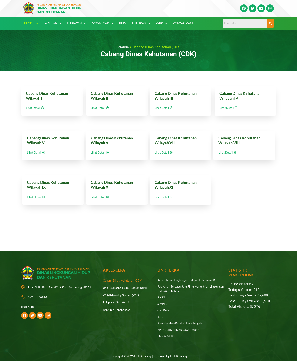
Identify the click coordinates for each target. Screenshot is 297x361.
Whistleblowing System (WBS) (122, 295)
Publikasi (141, 23)
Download (102, 23)
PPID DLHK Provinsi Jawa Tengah (179, 327)
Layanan (53, 23)
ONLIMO (163, 309)
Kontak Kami (183, 23)
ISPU (160, 315)
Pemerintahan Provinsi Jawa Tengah (181, 321)
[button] (31, 23)
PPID (122, 23)
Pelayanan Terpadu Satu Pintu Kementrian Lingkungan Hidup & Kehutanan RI (185, 288)
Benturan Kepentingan (118, 310)
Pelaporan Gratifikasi (117, 303)
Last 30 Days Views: (244, 301)
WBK (161, 23)
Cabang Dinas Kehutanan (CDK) (124, 280)
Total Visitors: (239, 307)
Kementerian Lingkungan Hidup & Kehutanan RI (188, 280)
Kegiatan (76, 23)
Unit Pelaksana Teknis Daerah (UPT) (126, 288)
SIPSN (161, 297)
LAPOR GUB (165, 334)
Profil (31, 23)
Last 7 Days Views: (243, 295)
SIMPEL (162, 303)
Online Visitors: (240, 284)
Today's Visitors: (241, 290)
